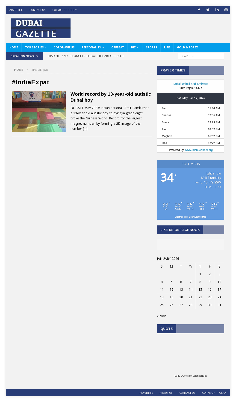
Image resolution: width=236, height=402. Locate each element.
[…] (85, 128)
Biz (133, 47)
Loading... (190, 355)
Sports (151, 47)
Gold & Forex (187, 47)
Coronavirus (64, 47)
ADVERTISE (16, 10)
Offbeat (117, 47)
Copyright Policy (64, 10)
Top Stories (34, 47)
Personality (91, 47)
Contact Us (37, 10)
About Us (166, 392)
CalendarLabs (199, 375)
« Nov (161, 316)
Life (167, 47)
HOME (13, 47)
